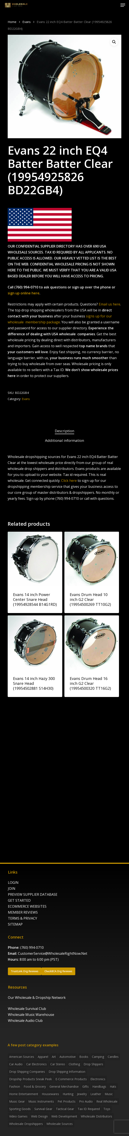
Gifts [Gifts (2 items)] (85, 1086)
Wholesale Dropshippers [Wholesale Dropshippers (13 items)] (26, 1124)
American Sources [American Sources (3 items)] (21, 1057)
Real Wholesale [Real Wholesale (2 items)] (106, 1101)
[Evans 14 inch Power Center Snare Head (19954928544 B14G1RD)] (35, 559)
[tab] (64, 431)
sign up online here (23, 293)
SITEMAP (15, 924)
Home (12, 22)
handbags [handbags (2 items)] (99, 1086)
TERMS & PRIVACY (22, 918)
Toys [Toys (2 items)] (106, 1109)
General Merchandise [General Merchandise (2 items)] (64, 1086)
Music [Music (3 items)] (109, 1094)
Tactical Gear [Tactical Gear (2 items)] (65, 1109)
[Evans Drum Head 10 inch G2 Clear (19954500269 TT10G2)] (91, 559)
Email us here (109, 304)
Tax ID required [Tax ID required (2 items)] (89, 1109)
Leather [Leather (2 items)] (95, 1094)
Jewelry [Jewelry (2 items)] (82, 1094)
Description (64, 430)
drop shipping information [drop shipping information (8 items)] (67, 1072)
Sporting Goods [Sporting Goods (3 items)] (20, 1109)
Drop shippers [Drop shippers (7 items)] (93, 1064)
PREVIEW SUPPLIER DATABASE (32, 894)
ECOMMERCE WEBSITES (27, 906)
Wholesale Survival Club (27, 1008)
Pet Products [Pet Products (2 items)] (66, 1101)
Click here (69, 480)
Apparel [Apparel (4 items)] (43, 1057)
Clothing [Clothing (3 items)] (74, 1064)
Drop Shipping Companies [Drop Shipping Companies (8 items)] (27, 1072)
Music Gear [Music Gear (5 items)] (17, 1101)
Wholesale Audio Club (25, 1020)
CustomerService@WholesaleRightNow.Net (52, 953)
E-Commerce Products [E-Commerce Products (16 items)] (71, 1079)
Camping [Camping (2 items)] (98, 1057)
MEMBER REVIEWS (23, 912)
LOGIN (13, 882)
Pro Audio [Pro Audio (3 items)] (86, 1101)
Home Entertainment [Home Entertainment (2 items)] (23, 1094)
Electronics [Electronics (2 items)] (97, 1079)
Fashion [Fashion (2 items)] (14, 1086)
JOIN (11, 888)
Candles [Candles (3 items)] (113, 1057)
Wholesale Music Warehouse (31, 1014)
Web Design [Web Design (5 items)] (39, 1116)
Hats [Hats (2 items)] (113, 1086)
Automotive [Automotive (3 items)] (67, 1057)
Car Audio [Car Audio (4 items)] (16, 1064)
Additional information (64, 440)
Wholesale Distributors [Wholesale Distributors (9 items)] (96, 1116)
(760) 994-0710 (32, 947)
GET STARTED (19, 900)
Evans (26, 22)
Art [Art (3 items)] (54, 1057)
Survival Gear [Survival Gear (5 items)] (43, 1109)
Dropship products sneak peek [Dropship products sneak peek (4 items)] (30, 1079)
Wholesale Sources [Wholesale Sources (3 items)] (59, 1124)
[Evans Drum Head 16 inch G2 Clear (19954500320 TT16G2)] (91, 642)
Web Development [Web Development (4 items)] (64, 1116)
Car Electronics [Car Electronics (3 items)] (36, 1064)
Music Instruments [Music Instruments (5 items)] (41, 1101)
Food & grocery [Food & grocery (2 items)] (35, 1086)
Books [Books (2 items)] (83, 1057)
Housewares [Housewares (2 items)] (50, 1094)
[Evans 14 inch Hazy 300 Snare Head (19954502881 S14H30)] (35, 642)
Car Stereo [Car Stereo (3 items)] (57, 1064)
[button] (122, 5)
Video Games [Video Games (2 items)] (18, 1116)
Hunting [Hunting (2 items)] (68, 1094)
